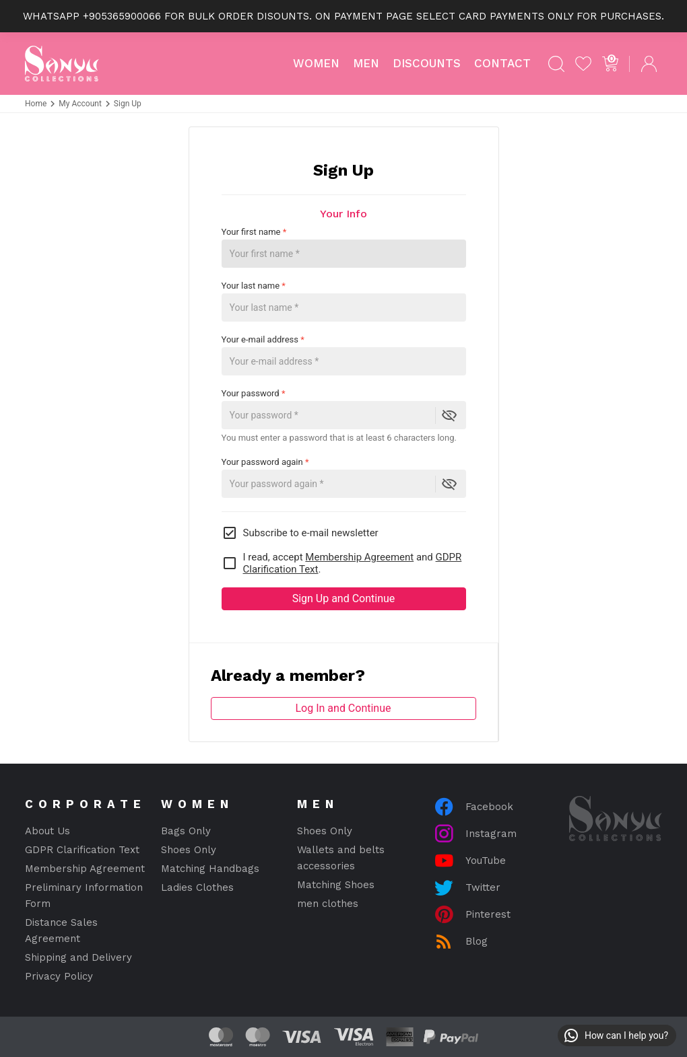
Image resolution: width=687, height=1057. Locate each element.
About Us (47, 831)
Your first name (344, 247)
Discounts (427, 63)
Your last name (344, 301)
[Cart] (610, 63)
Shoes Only (188, 850)
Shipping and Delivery (78, 957)
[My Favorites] (583, 63)
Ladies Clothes (197, 887)
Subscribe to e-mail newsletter (300, 533)
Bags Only (186, 831)
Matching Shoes (335, 885)
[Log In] (648, 63)
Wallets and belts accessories (341, 858)
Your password (254, 393)
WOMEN (316, 63)
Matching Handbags (210, 869)
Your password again (265, 462)
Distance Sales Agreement (61, 930)
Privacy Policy (59, 976)
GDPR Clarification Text (82, 850)
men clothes (327, 904)
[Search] (556, 63)
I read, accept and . (342, 563)
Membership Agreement (359, 557)
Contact (502, 63)
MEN (366, 63)
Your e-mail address (344, 354)
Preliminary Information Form (84, 895)
